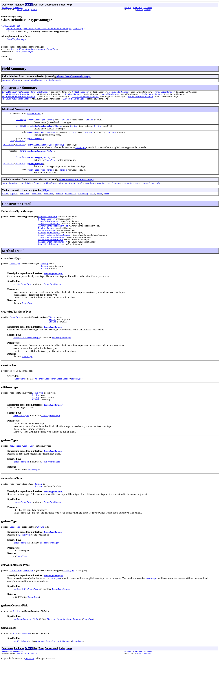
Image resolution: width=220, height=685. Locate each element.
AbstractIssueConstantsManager (28, 50)
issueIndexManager (33, 82)
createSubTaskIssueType (40, 131)
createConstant (10, 192)
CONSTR (26, 10)
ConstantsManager (40, 94)
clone (5, 203)
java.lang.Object (10, 26)
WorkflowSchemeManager (140, 100)
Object (46, 199)
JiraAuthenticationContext (17, 97)
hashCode (48, 203)
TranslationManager (164, 94)
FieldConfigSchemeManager (16, 102)
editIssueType (35, 138)
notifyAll (70, 203)
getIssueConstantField (39, 158)
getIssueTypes (35, 171)
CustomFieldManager (73, 102)
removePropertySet (151, 192)
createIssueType (36, 124)
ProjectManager (73, 97)
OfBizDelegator (80, 94)
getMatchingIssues (31, 192)
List (12, 147)
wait (92, 203)
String (50, 124)
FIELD (19, 10)
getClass (36, 203)
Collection (8, 151)
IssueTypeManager (16, 39)
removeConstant (130, 192)
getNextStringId (74, 192)
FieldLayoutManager (152, 97)
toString (83, 203)
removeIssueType (36, 178)
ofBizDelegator (54, 82)
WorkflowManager (111, 97)
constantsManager (11, 82)
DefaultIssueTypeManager (15, 94)
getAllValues (34, 145)
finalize (24, 203)
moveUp (101, 192)
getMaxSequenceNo (53, 192)
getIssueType (34, 165)
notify (59, 203)
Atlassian (30, 682)
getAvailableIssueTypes (40, 151)
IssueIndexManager (119, 94)
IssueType (78, 29)
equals (14, 203)
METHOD (34, 10)
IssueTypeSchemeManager (85, 100)
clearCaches (33, 118)
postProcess (113, 192)
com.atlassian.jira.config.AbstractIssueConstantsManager (39, 29)
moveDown (90, 192)
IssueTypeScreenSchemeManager (18, 100)
